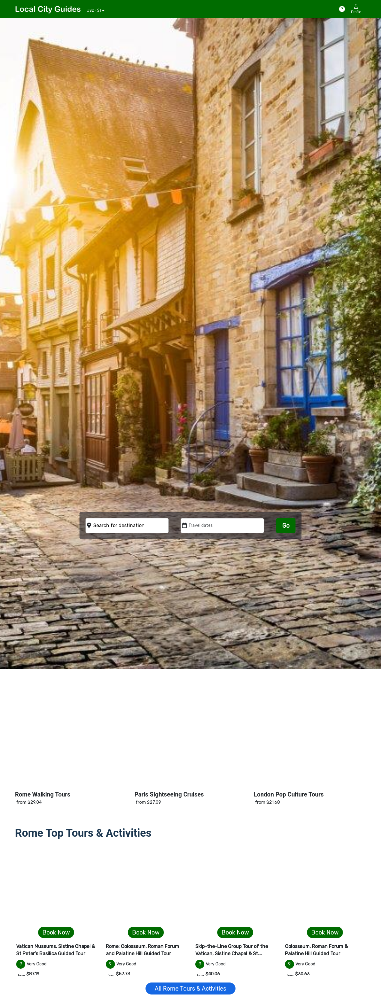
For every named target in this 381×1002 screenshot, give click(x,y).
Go (286, 525)
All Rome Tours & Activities (190, 988)
